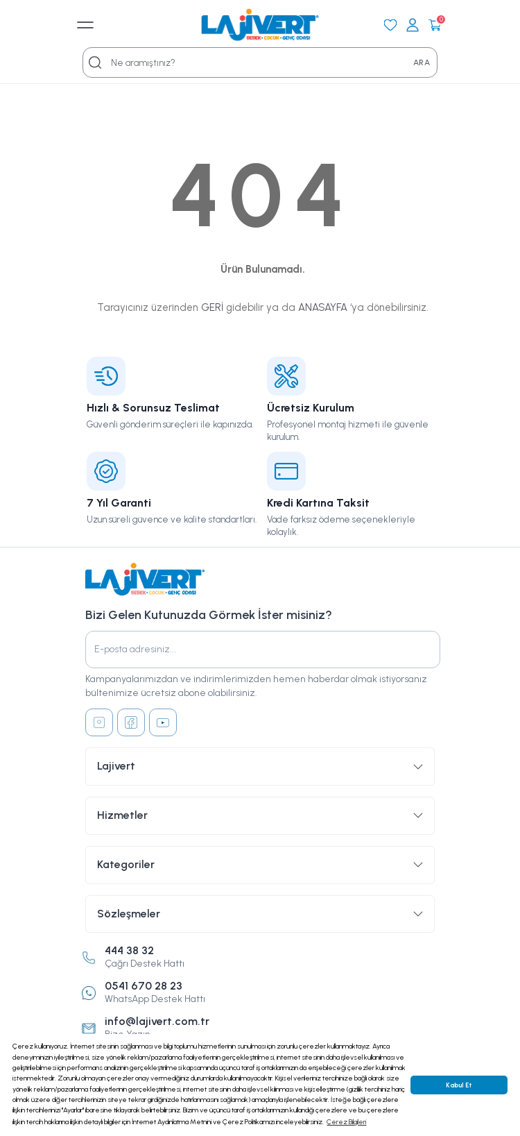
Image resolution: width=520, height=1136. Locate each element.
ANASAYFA (322, 307)
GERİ (212, 307)
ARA (421, 62)
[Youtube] (163, 722)
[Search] (95, 62)
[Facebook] (131, 722)
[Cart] (434, 25)
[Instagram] (99, 722)
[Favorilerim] (390, 25)
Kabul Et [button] (458, 1085)
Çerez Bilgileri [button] (346, 1121)
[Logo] (260, 25)
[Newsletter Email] (262, 649)
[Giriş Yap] (412, 25)
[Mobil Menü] (85, 25)
